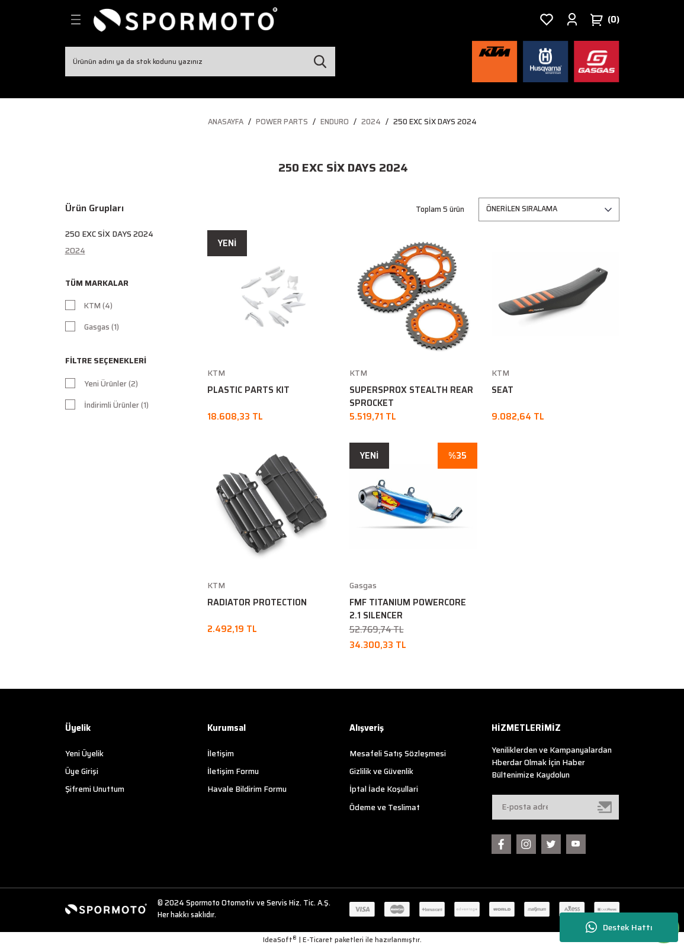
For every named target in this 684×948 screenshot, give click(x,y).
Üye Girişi (81, 771)
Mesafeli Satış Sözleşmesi (397, 753)
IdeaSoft (280, 940)
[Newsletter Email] (555, 807)
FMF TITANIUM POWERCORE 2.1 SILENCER (407, 609)
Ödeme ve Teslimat (384, 807)
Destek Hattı (619, 927)
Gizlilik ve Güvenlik (381, 771)
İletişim (220, 753)
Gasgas (363, 585)
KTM (216, 373)
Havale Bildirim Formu (247, 789)
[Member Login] (572, 19)
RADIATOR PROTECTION (257, 602)
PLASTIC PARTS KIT (248, 389)
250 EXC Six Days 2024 (435, 121)
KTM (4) (99, 306)
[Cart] (604, 19)
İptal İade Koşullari (383, 789)
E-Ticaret (318, 940)
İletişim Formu (233, 771)
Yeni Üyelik (84, 753)
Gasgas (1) (102, 328)
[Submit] (605, 807)
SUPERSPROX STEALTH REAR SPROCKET (411, 396)
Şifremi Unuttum (94, 789)
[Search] (200, 61)
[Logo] (186, 19)
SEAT (502, 389)
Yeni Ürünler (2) (111, 387)
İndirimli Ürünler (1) (116, 409)
